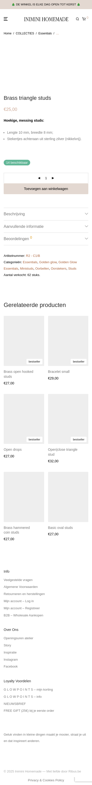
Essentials (45, 33)
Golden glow (48, 262)
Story (7, 645)
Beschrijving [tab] (14, 214)
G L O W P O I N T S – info (23, 696)
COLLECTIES (25, 33)
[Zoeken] (79, 19)
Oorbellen (42, 268)
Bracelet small (59, 372)
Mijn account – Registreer (22, 608)
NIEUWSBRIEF (15, 704)
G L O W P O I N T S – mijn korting (28, 689)
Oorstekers (58, 268)
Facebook (11, 666)
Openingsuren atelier (18, 638)
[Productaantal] (46, 178)
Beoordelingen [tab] (18, 238)
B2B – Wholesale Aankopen (23, 615)
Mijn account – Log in (19, 601)
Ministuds (26, 268)
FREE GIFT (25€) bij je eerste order (29, 710)
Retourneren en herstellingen (24, 594)
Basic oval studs (60, 528)
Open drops (13, 449)
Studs (72, 268)
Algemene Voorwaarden (21, 587)
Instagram (11, 659)
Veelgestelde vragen (18, 580)
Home (8, 33)
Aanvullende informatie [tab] (24, 226)
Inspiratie (10, 652)
